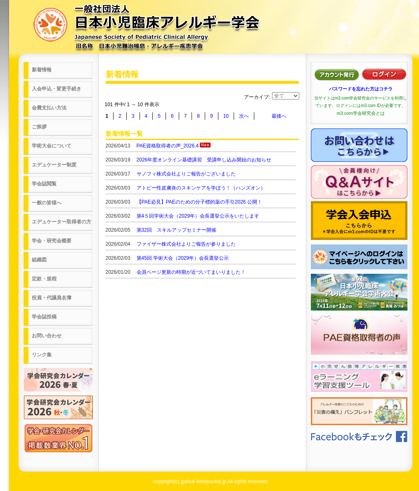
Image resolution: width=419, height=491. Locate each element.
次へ (244, 116)
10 (226, 116)
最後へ (279, 116)
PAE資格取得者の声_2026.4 (168, 146)
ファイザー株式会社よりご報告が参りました (186, 244)
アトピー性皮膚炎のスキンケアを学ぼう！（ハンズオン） (201, 188)
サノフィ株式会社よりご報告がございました (186, 174)
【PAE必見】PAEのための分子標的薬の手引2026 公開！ (199, 202)
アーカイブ (256, 97)
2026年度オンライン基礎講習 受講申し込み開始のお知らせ (204, 160)
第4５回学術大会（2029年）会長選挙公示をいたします (198, 216)
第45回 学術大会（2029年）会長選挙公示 (183, 258)
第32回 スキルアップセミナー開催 (176, 230)
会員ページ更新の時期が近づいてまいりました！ (191, 272)
